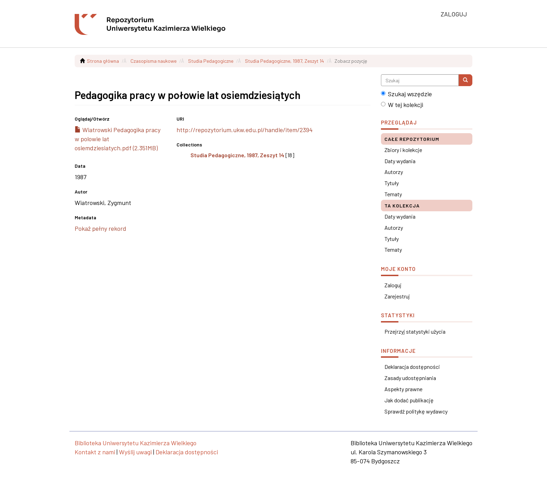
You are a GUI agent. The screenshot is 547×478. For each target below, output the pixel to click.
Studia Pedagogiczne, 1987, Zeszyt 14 (284, 61)
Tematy (393, 194)
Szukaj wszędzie (406, 94)
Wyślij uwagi (135, 452)
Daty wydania (399, 161)
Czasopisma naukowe (153, 61)
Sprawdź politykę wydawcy (416, 411)
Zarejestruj (397, 296)
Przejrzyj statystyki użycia (414, 331)
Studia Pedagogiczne (210, 61)
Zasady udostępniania (410, 377)
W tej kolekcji (402, 104)
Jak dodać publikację (409, 400)
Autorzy (393, 171)
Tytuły (391, 183)
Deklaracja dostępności (412, 366)
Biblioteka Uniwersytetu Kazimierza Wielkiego (135, 443)
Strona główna (103, 61)
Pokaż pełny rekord (100, 228)
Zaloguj (393, 285)
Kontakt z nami (95, 452)
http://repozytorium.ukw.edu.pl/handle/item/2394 (245, 130)
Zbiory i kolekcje (403, 149)
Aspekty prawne (403, 389)
